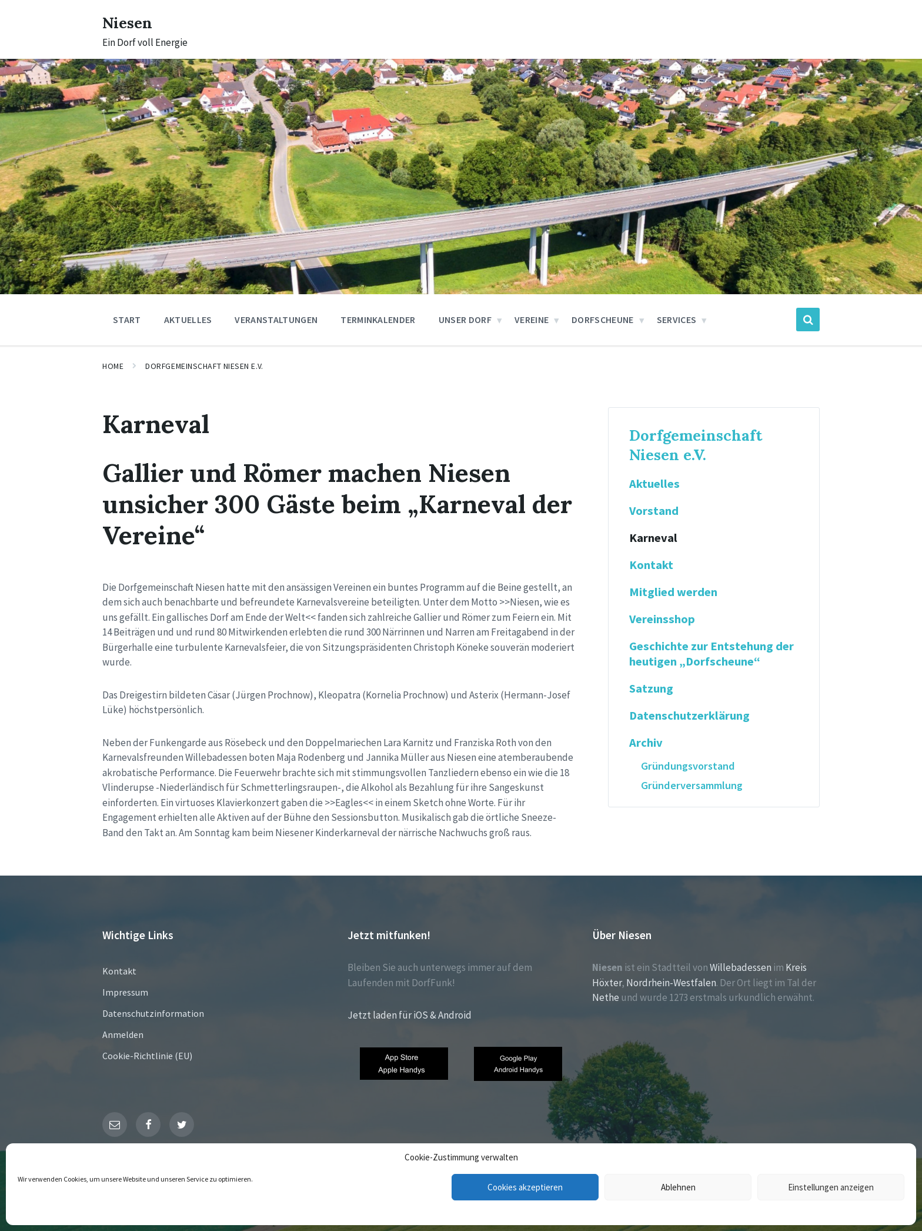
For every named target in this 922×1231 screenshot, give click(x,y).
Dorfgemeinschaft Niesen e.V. (204, 366)
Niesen (131, 22)
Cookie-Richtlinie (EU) (147, 1056)
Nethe (605, 997)
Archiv (646, 742)
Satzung (651, 688)
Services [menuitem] (677, 319)
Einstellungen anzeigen (831, 1187)
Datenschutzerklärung (689, 715)
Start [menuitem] (127, 319)
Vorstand (654, 510)
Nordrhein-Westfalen (671, 982)
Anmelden (122, 1034)
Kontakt (651, 565)
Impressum (125, 992)
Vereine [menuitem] (532, 319)
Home (112, 366)
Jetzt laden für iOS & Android (410, 1015)
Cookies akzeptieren (525, 1187)
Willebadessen (740, 967)
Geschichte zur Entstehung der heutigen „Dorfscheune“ (711, 653)
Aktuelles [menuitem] (188, 319)
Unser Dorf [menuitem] (465, 319)
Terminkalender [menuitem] (377, 319)
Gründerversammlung (692, 785)
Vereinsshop (662, 619)
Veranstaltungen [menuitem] (276, 319)
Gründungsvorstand (688, 766)
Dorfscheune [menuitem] (603, 319)
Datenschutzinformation (153, 1013)
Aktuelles (654, 483)
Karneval (653, 537)
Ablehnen (678, 1187)
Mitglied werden (673, 592)
